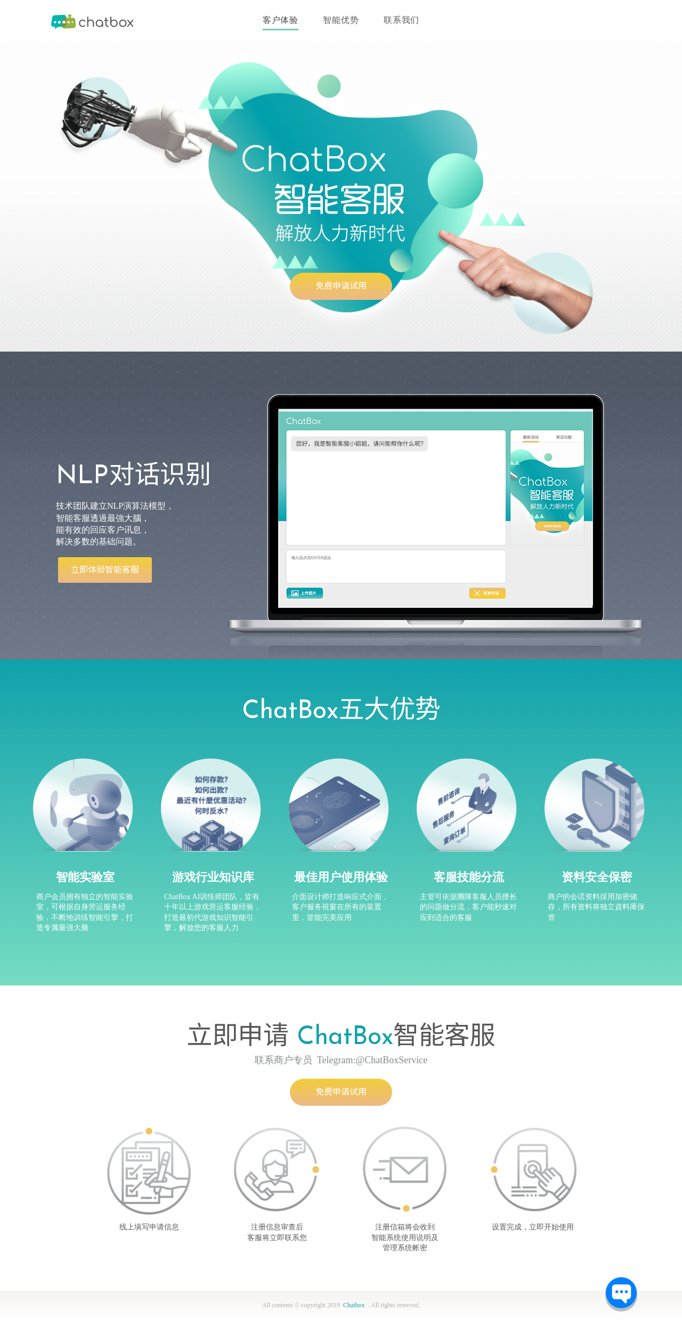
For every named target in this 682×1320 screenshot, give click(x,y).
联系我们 (401, 20)
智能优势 (341, 20)
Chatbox (93, 21)
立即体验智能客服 (105, 569)
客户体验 (280, 20)
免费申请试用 (341, 285)
